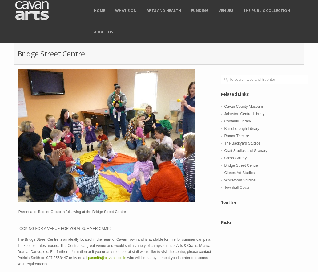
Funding (200, 10)
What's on (126, 10)
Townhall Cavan (237, 187)
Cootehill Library (237, 121)
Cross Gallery (235, 158)
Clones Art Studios (239, 173)
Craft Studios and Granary (245, 151)
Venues (226, 10)
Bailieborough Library (241, 128)
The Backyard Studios (242, 143)
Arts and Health (164, 10)
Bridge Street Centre (241, 165)
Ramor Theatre (236, 136)
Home (99, 10)
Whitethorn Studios (240, 180)
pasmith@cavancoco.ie (107, 258)
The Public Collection (266, 10)
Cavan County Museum (243, 106)
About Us (103, 32)
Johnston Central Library (244, 114)
